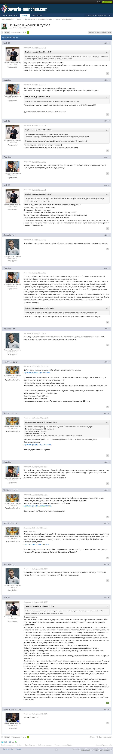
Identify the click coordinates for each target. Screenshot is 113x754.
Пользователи (37, 15)
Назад (7, 32)
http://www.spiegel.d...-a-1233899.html (37, 506)
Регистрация (107, 2)
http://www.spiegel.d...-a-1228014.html (37, 445)
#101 (107, 43)
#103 (107, 121)
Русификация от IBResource (103, 749)
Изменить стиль (8, 749)
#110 (107, 413)
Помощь (18, 749)
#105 (107, 185)
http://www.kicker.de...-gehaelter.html (37, 373)
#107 (107, 268)
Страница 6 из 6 (16, 32)
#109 (107, 362)
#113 (107, 523)
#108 (107, 329)
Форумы (25, 15)
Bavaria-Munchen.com (10, 15)
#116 (107, 709)
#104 (107, 157)
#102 (107, 80)
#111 (107, 462)
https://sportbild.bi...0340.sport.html (36, 544)
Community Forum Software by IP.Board (83, 749)
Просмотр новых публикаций (96, 15)
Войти (99, 2)
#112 (107, 490)
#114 (107, 564)
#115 (107, 597)
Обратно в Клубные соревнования (101, 737)
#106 (107, 235)
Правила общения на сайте (104, 745)
